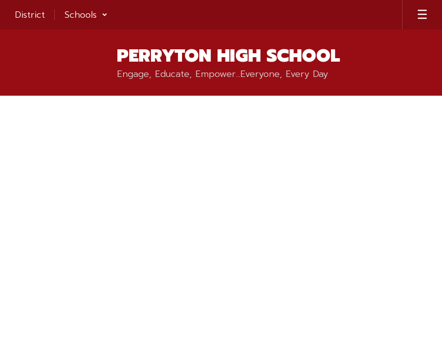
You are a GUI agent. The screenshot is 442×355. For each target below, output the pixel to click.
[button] (86, 15)
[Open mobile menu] (422, 15)
